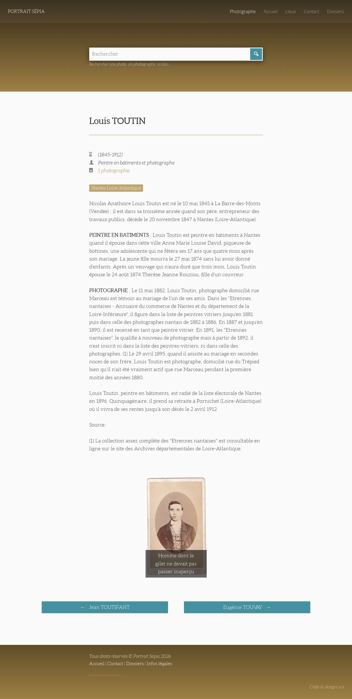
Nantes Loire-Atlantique (116, 187)
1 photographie (114, 170)
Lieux (290, 11)
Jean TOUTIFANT (109, 607)
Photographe (242, 11)
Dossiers (335, 11)
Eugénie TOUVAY (243, 607)
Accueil (270, 11)
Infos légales (159, 663)
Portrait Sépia (26, 11)
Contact (311, 11)
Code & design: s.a (327, 686)
